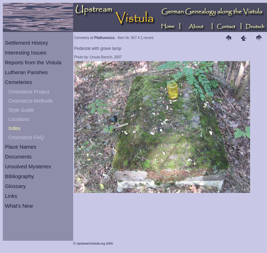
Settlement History (26, 43)
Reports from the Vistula (33, 62)
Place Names (20, 147)
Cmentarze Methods (30, 101)
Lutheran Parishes (26, 72)
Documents (18, 157)
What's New (19, 206)
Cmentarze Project (28, 92)
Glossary (15, 186)
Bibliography (19, 176)
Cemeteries (18, 82)
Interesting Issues (25, 53)
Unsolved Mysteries (28, 166)
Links (11, 196)
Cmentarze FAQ (26, 137)
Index (14, 128)
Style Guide (21, 110)
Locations (19, 119)
